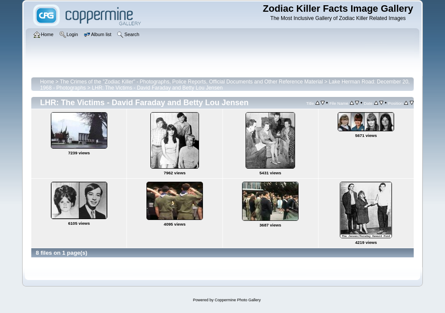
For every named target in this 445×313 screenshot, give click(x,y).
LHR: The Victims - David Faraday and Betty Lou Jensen (157, 88)
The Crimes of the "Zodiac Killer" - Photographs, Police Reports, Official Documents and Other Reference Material (191, 82)
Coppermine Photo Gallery (238, 300)
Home (47, 82)
